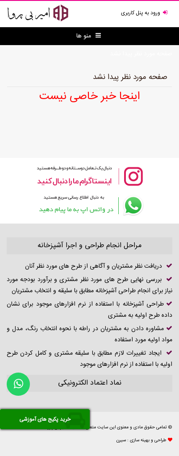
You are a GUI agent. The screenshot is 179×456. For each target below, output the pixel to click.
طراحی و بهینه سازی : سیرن (141, 440)
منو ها (88, 36)
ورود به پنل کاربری (145, 13)
